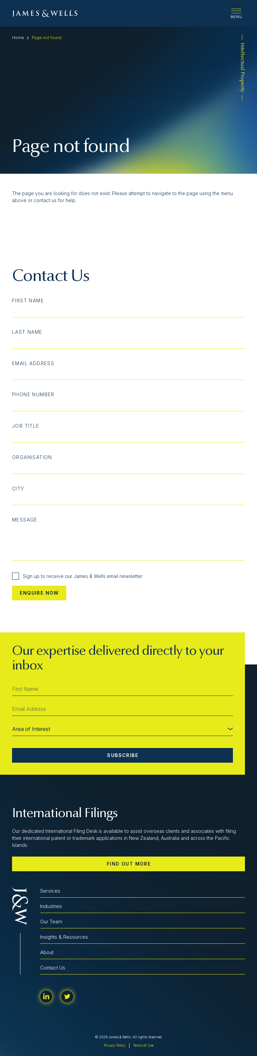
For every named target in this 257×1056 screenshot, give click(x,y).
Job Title (25, 426)
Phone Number (33, 394)
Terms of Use (143, 1045)
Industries (51, 906)
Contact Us (52, 967)
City (18, 488)
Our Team (51, 921)
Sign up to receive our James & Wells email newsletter (77, 576)
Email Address (33, 363)
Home (18, 37)
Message (24, 519)
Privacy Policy (115, 1045)
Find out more (129, 864)
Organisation (32, 457)
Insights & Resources (64, 937)
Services (50, 891)
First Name (28, 300)
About (47, 952)
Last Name (27, 332)
